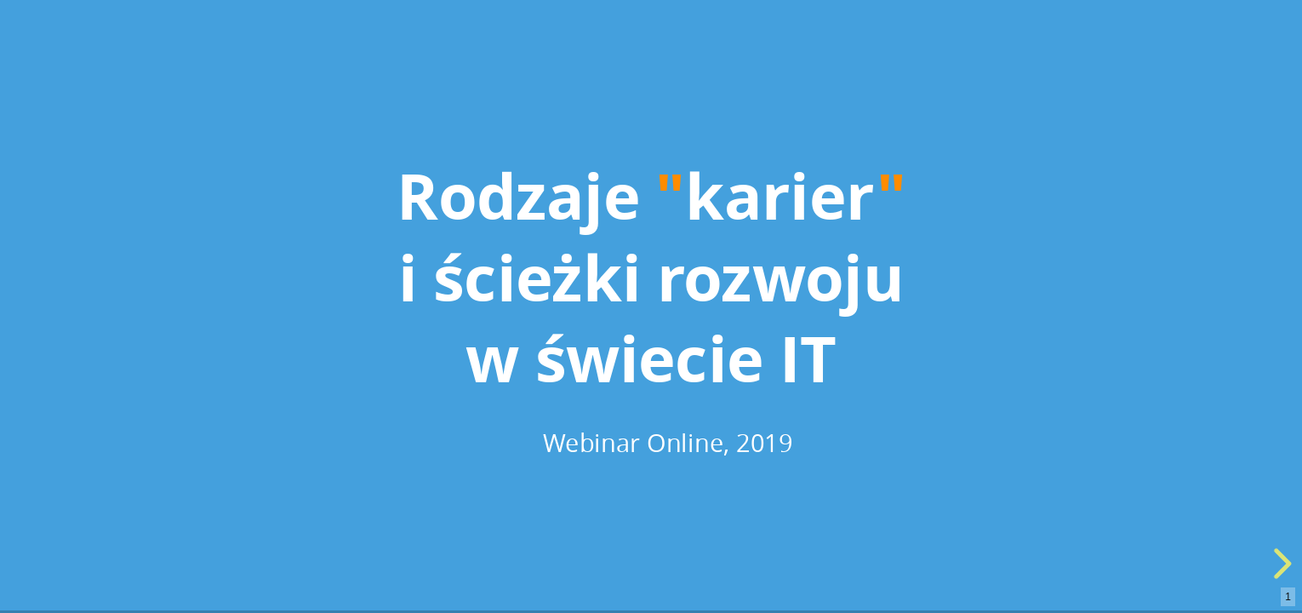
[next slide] (1280, 563)
